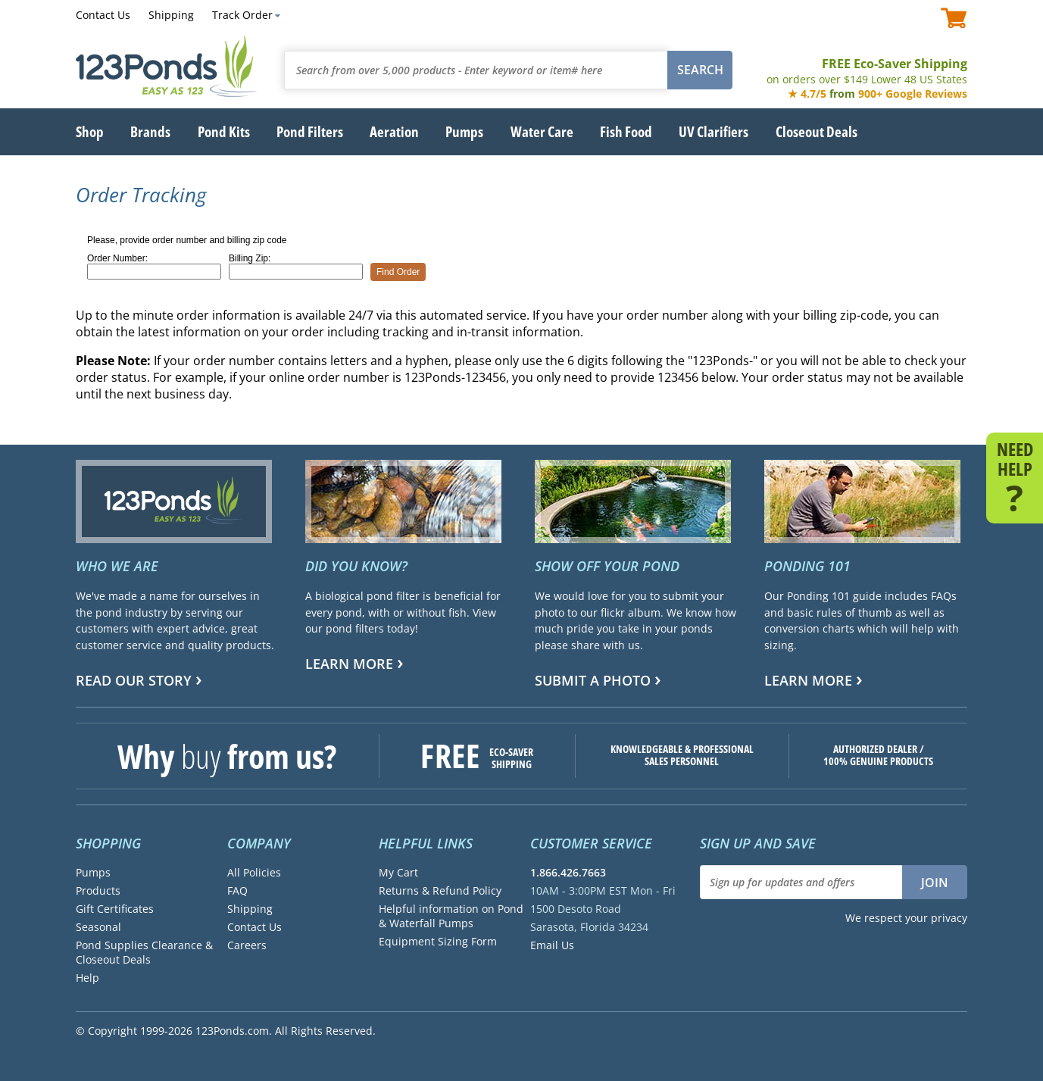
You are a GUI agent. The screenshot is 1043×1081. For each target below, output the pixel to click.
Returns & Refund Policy (440, 890)
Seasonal (98, 927)
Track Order (242, 15)
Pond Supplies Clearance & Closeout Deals (144, 952)
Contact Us (103, 15)
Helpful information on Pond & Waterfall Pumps (451, 915)
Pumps (93, 872)
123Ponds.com (167, 66)
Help (87, 977)
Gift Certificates (115, 908)
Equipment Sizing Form (438, 941)
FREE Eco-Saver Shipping (867, 70)
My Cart (398, 872)
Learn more (349, 664)
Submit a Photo (593, 680)
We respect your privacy (906, 918)
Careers (247, 945)
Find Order (398, 272)
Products (98, 890)
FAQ (237, 890)
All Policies (254, 872)
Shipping (171, 15)
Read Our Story (134, 680)
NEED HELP (1014, 476)
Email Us (552, 945)
